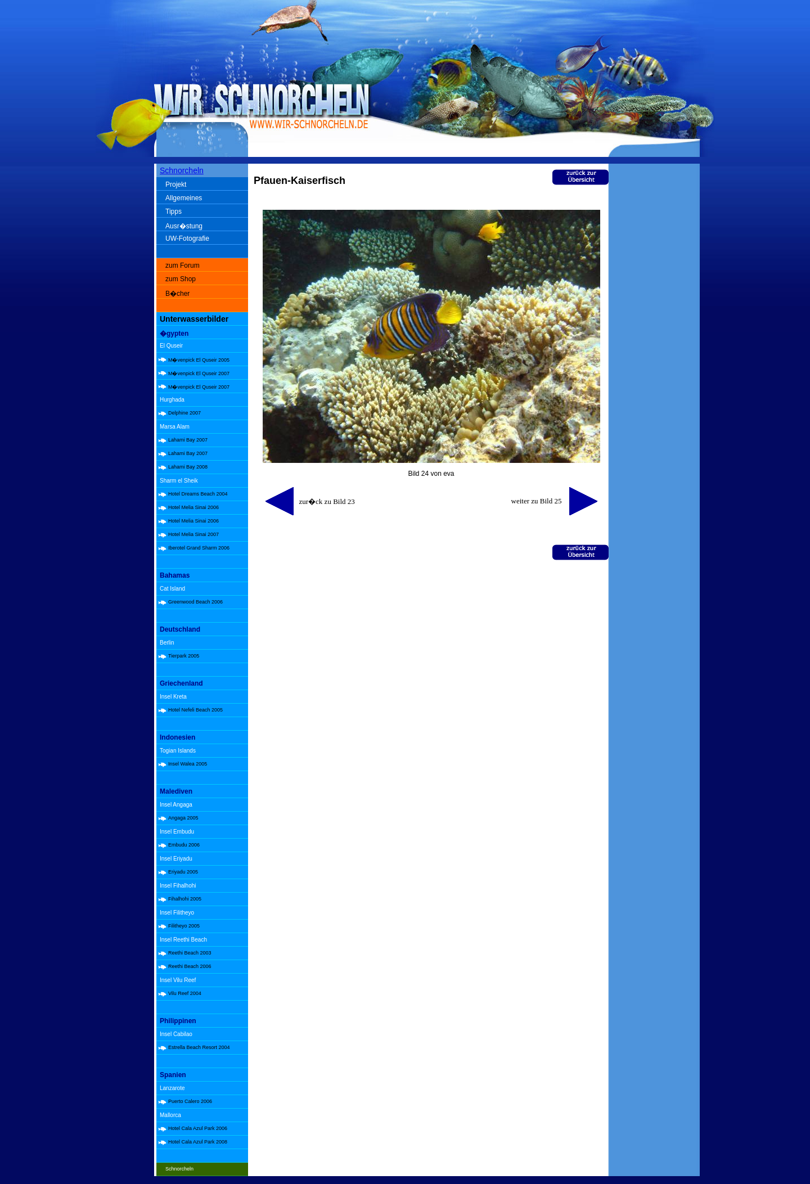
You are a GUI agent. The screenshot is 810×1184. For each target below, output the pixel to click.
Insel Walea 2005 (187, 764)
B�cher (177, 294)
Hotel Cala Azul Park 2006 (197, 1128)
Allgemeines (183, 198)
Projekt (175, 184)
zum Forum (182, 265)
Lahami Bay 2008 (188, 467)
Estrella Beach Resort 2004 (199, 1047)
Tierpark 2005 (183, 656)
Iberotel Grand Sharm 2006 (199, 548)
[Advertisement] (656, 343)
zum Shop (180, 279)
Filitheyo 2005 (184, 926)
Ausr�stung (183, 226)
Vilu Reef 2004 (184, 993)
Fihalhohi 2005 (184, 899)
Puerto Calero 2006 (190, 1101)
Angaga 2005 (183, 818)
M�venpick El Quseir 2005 (199, 360)
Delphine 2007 (184, 413)
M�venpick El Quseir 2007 (199, 373)
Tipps (173, 211)
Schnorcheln (182, 170)
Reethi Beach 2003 (190, 953)
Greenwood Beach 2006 (195, 602)
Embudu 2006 (184, 845)
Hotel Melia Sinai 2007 (193, 534)
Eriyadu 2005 (183, 872)
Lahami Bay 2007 (188, 440)
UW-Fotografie (187, 238)
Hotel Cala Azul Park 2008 (197, 1142)
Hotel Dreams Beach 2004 (198, 494)
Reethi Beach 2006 (190, 966)
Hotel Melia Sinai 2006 (193, 507)
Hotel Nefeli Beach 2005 (195, 710)
